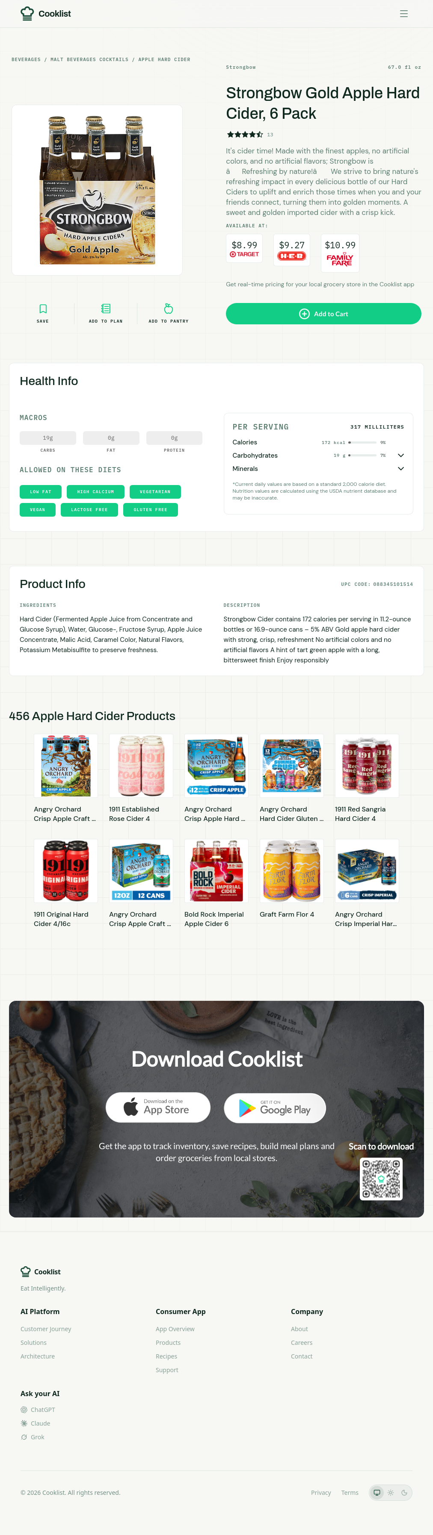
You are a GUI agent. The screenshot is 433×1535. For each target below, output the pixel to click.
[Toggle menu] (403, 13)
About (299, 1329)
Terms (350, 1492)
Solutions (34, 1342)
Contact (302, 1356)
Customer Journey (46, 1329)
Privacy (321, 1492)
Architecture (38, 1356)
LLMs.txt (289, 1492)
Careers (301, 1342)
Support (167, 1370)
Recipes (166, 1356)
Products (168, 1342)
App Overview (175, 1329)
